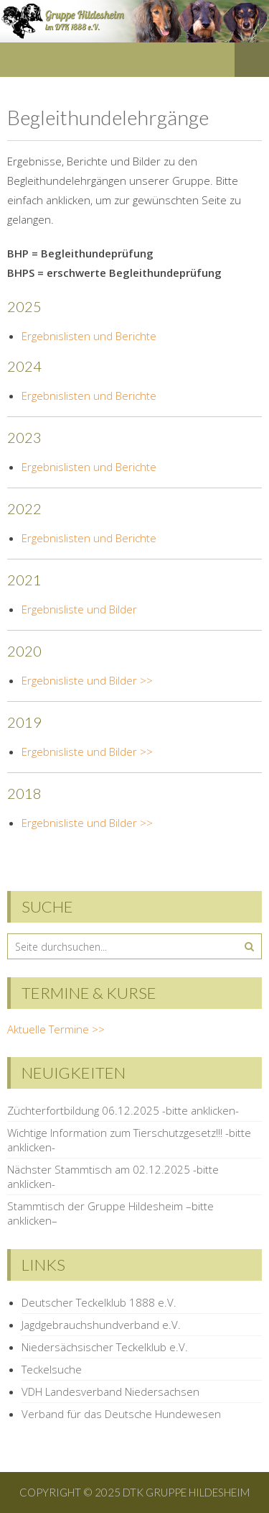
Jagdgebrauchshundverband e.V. (101, 1324)
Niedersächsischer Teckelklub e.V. (105, 1347)
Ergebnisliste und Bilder (79, 609)
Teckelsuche (52, 1369)
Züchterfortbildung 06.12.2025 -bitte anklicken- (123, 1110)
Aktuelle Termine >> (56, 1029)
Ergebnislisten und (68, 467)
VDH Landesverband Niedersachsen (110, 1391)
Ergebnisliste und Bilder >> (87, 680)
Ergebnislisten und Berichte (89, 336)
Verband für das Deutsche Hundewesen (121, 1414)
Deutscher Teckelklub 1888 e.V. (99, 1302)
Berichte (135, 467)
